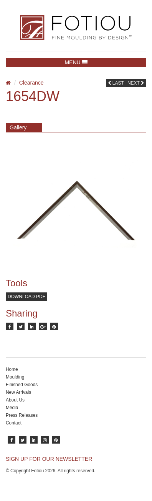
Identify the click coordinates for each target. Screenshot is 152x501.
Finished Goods (22, 384)
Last (116, 83)
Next (135, 83)
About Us (15, 400)
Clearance (31, 83)
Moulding (15, 377)
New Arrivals (18, 392)
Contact (13, 423)
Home (12, 369)
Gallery (18, 127)
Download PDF (26, 296)
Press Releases (22, 415)
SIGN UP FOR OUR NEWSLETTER (49, 459)
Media (12, 407)
